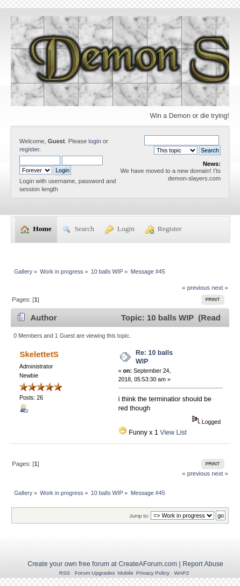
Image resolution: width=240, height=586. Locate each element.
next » (219, 287)
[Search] (181, 140)
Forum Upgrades (95, 573)
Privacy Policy (153, 573)
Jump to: (139, 516)
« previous (196, 287)
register (29, 149)
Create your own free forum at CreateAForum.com (102, 564)
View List (173, 432)
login (94, 141)
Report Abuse (202, 564)
